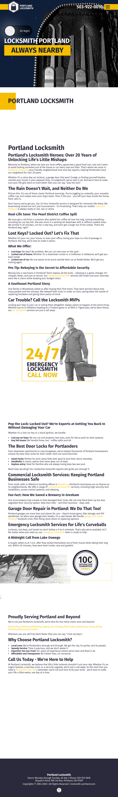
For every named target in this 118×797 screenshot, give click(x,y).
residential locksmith (59, 275)
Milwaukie (36, 626)
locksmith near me (26, 669)
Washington (70, 626)
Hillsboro (25, 626)
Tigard (45, 626)
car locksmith (19, 310)
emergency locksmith (54, 532)
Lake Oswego (50, 538)
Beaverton (63, 484)
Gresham (72, 495)
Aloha (99, 626)
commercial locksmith (59, 487)
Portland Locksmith (18, 170)
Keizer (92, 626)
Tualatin (34, 629)
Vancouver (23, 629)
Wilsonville (13, 626)
